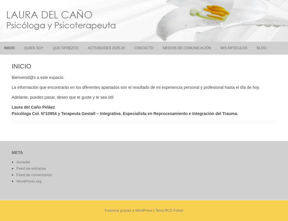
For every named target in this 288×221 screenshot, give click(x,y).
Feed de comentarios (34, 175)
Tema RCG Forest (169, 210)
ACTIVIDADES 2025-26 (106, 48)
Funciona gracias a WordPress (128, 210)
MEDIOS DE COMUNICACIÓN (187, 48)
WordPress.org (28, 181)
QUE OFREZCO (65, 48)
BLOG (261, 48)
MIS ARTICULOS (233, 48)
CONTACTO (143, 48)
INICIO (9, 48)
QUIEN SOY (34, 48)
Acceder (23, 162)
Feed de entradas (31, 168)
